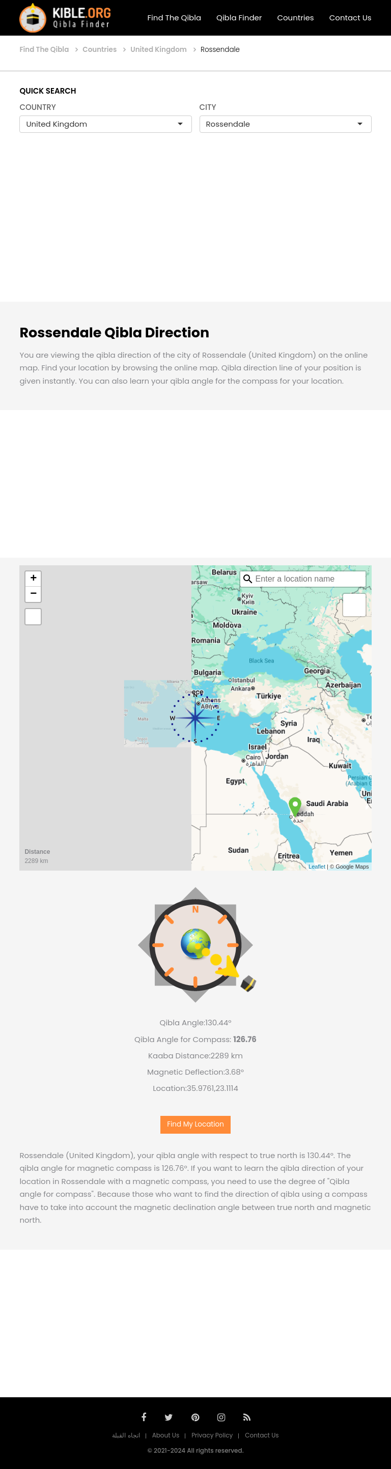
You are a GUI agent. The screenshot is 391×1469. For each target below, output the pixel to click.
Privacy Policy (212, 1435)
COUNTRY (37, 107)
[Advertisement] (195, 228)
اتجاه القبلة (125, 1435)
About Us (166, 1435)
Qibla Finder (239, 17)
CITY (208, 107)
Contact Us (350, 17)
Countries (295, 17)
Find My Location (195, 1124)
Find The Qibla (175, 17)
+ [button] (33, 579)
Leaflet (317, 866)
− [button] (33, 594)
